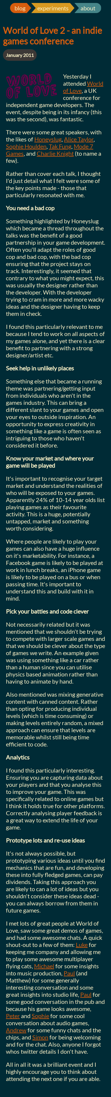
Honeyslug (48, 139)
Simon (40, 1037)
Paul (69, 973)
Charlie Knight (55, 153)
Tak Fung (60, 146)
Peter (13, 1015)
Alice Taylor (79, 139)
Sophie (40, 1015)
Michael (44, 965)
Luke (82, 944)
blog (20, 8)
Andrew (16, 1030)
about (88, 8)
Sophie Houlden (26, 146)
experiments (53, 8)
